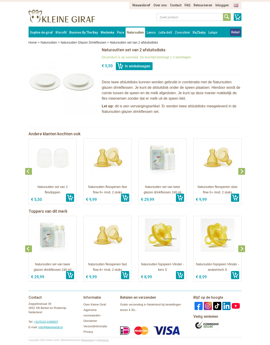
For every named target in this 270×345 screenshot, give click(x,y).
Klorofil (61, 32)
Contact (175, 5)
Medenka (107, 32)
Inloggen (222, 5)
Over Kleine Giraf (94, 304)
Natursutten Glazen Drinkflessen (83, 42)
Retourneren (203, 5)
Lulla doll (165, 32)
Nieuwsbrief (141, 5)
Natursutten (135, 32)
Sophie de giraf (41, 32)
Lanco (151, 32)
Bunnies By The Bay (83, 32)
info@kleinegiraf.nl (51, 327)
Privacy (88, 331)
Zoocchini (182, 32)
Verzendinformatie (95, 326)
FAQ (187, 5)
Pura (120, 32)
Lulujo (212, 32)
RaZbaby (199, 32)
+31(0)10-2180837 (46, 321)
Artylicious (103, 340)
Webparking (88, 340)
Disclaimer (90, 321)
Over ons (160, 5)
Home (33, 42)
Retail (235, 32)
